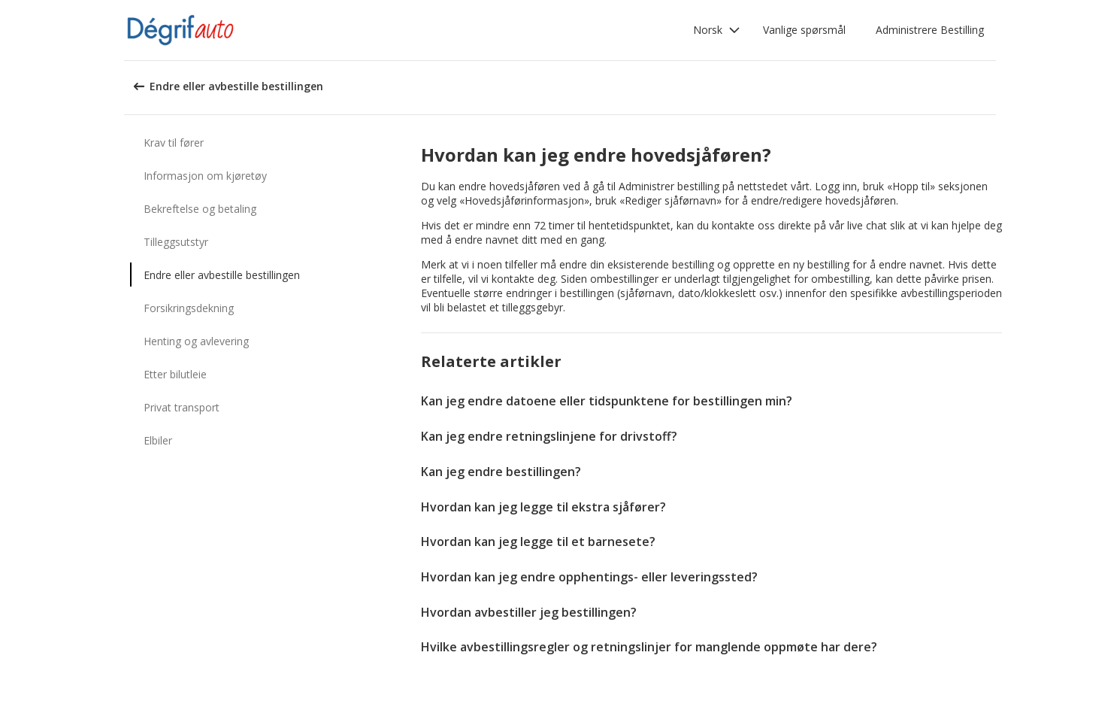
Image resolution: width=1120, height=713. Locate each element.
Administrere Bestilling (930, 30)
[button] (717, 30)
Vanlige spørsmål (804, 30)
